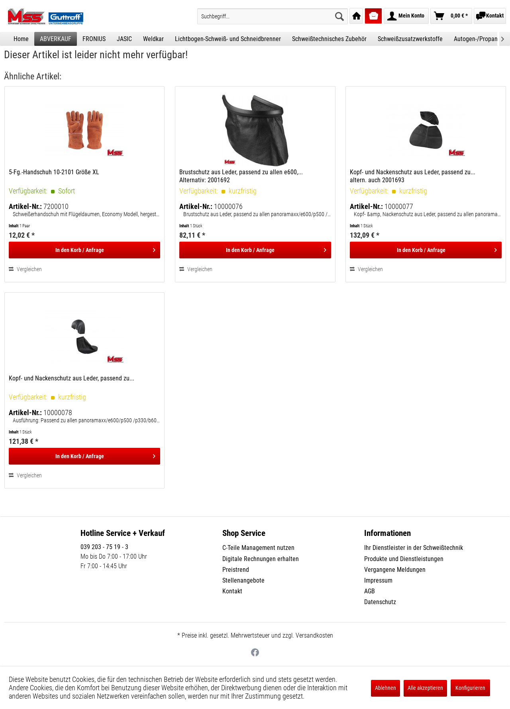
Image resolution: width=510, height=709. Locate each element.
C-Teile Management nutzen (258, 547)
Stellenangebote (243, 580)
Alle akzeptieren (425, 688)
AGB (369, 591)
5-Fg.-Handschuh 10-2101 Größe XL (54, 172)
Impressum (378, 580)
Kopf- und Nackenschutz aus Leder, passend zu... (71, 378)
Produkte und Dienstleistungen (403, 559)
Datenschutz (380, 602)
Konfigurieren (470, 688)
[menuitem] (272, 16)
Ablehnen (385, 688)
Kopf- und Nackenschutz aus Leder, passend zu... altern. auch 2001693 (412, 176)
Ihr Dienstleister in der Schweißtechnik (413, 547)
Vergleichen (25, 269)
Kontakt (232, 591)
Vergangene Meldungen (395, 569)
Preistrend (235, 569)
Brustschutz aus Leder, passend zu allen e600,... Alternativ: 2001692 (241, 176)
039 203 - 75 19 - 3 (104, 547)
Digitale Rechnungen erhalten (260, 559)
